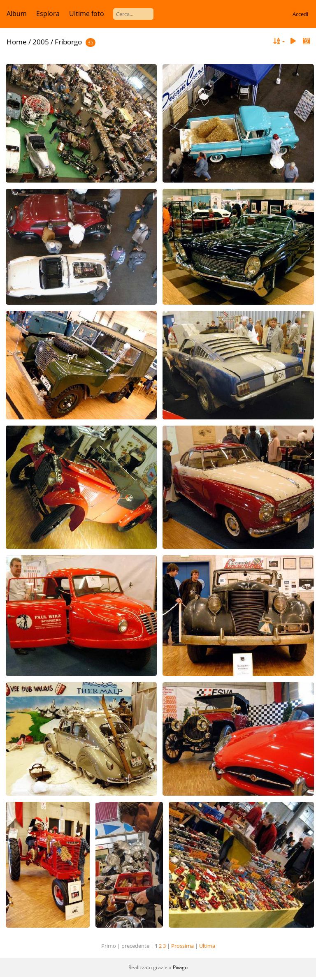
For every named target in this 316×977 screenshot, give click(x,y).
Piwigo (180, 967)
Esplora (48, 13)
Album (17, 13)
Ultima (207, 945)
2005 (41, 41)
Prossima (182, 945)
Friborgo (68, 41)
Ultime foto (86, 13)
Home (17, 41)
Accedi (300, 14)
